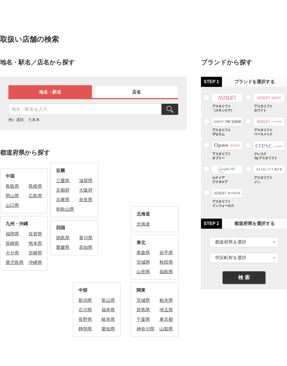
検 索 (244, 277)
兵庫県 (63, 199)
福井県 (108, 309)
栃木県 (166, 300)
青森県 (143, 252)
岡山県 (12, 195)
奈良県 (85, 199)
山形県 (143, 271)
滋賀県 (85, 180)
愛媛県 (63, 247)
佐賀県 (35, 233)
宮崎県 (35, 253)
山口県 (12, 205)
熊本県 (35, 243)
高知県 (85, 247)
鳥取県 (12, 186)
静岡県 (85, 328)
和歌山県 (65, 209)
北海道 (143, 224)
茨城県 (143, 300)
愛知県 (108, 328)
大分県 (12, 253)
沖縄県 (35, 262)
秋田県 (166, 262)
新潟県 (85, 300)
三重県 (63, 180)
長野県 (85, 319)
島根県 (35, 186)
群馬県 (143, 309)
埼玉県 (166, 309)
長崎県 (12, 243)
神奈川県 (145, 328)
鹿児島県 (15, 262)
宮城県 (143, 262)
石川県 (85, 309)
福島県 (166, 271)
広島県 (35, 195)
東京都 (166, 319)
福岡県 (12, 233)
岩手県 (166, 252)
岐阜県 (108, 319)
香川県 (85, 237)
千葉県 (143, 319)
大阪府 (85, 190)
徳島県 (63, 237)
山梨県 (166, 328)
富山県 (108, 300)
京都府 (63, 190)
